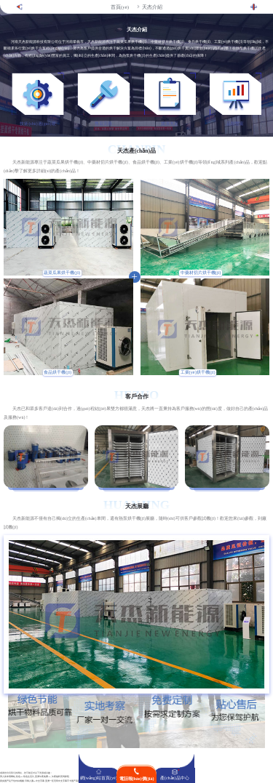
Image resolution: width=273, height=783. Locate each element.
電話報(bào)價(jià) (136, 778)
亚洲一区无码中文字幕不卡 (58, 781)
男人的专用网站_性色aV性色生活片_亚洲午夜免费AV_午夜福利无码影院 (34, 777)
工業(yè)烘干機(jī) (198, 371)
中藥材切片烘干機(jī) (201, 272)
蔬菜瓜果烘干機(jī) (62, 272)
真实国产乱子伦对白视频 (12, 781)
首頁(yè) (120, 6)
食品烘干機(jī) (57, 371)
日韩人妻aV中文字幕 (34, 781)
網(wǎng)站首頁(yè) (98, 778)
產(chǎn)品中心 (174, 778)
